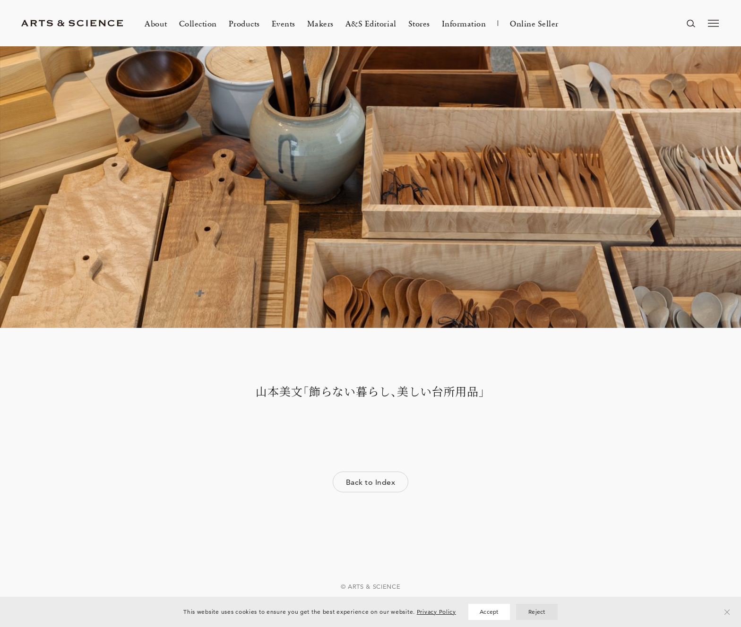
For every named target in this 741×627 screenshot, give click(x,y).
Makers (320, 23)
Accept (489, 611)
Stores (419, 23)
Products (244, 23)
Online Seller (534, 23)
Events (283, 23)
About (156, 23)
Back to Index (370, 482)
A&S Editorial (370, 23)
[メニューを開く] (713, 23)
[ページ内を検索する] (690, 23)
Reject (536, 611)
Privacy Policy (436, 611)
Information (464, 23)
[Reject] (727, 612)
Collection (198, 23)
